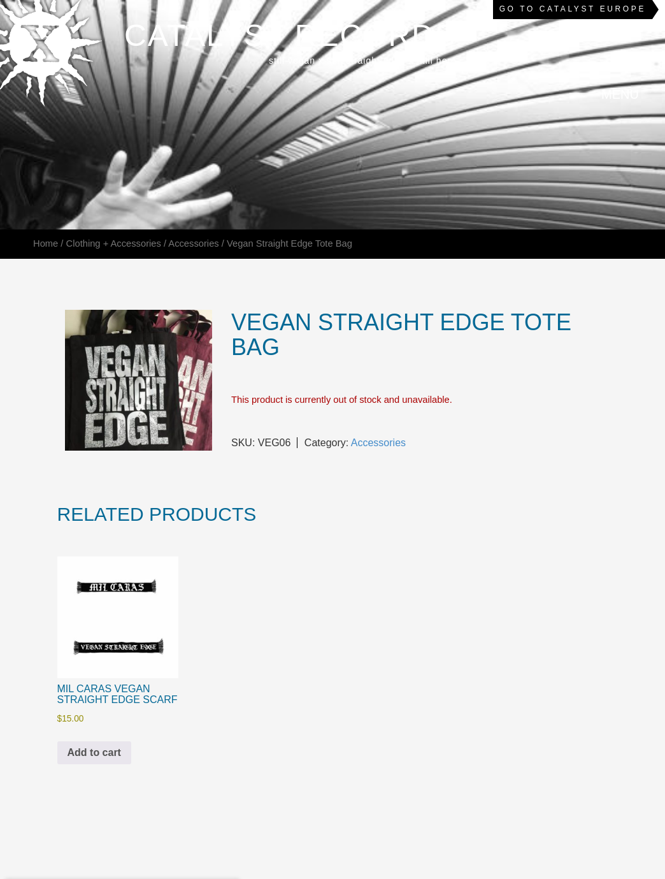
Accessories (193, 243)
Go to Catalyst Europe (572, 8)
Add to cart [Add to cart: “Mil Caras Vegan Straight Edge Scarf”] (94, 752)
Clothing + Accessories (113, 243)
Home (45, 243)
